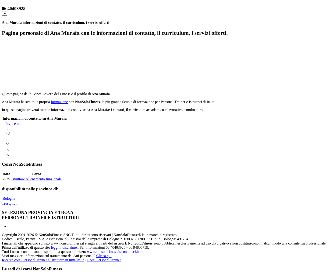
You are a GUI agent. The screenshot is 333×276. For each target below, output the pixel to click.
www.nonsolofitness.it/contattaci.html (115, 252)
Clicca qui (103, 256)
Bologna (9, 198)
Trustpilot (9, 203)
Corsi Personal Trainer (104, 260)
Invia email (14, 124)
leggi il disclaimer (64, 247)
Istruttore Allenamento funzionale (36, 179)
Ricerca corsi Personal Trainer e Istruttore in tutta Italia (43, 260)
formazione (59, 102)
